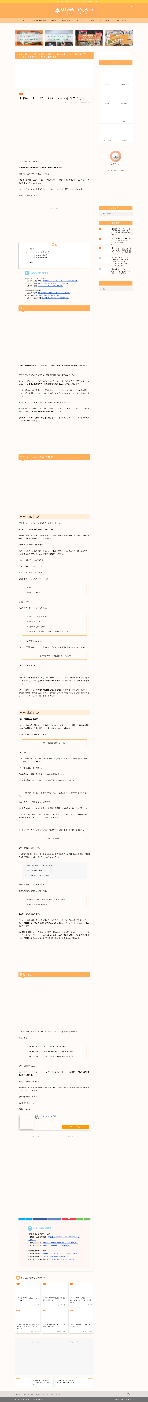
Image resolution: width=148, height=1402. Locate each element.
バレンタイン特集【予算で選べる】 (47, 295)
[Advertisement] (54, 73)
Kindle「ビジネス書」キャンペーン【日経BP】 (54, 293)
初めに (31, 249)
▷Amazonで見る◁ (76, 1127)
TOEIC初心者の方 (41, 255)
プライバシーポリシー (23, 1399)
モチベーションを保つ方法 (39, 252)
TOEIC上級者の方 (41, 258)
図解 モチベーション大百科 (45, 1116)
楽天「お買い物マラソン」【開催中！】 (55, 298)
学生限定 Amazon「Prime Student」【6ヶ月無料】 (60, 281)
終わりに (32, 263)
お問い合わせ (36, 1399)
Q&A (21, 94)
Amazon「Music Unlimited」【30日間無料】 (53, 283)
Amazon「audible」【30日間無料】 (50, 286)
